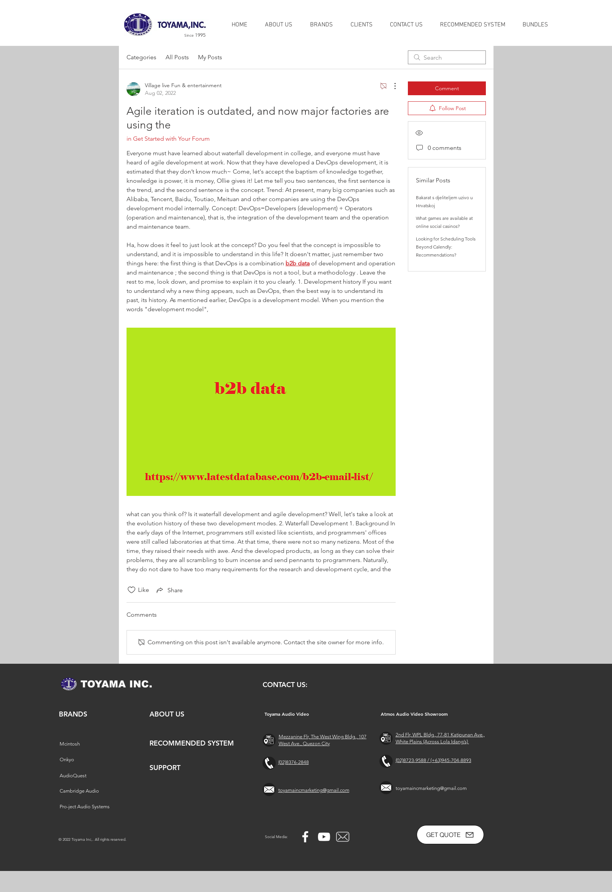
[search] (447, 57)
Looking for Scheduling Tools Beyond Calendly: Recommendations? (446, 247)
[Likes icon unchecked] (131, 590)
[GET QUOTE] (450, 834)
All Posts (177, 57)
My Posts (210, 57)
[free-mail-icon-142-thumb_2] (342, 836)
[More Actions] (391, 86)
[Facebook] (305, 836)
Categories (141, 57)
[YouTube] (324, 836)
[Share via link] (169, 590)
